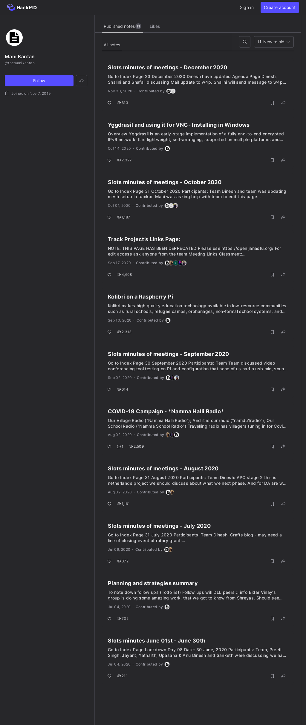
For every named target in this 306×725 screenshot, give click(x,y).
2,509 (136, 446)
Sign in (247, 7)
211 (122, 676)
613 (122, 102)
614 (122, 389)
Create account (280, 7)
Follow (39, 80)
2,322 (124, 160)
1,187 (123, 217)
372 (122, 561)
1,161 (123, 503)
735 (122, 618)
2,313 (124, 332)
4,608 (124, 274)
